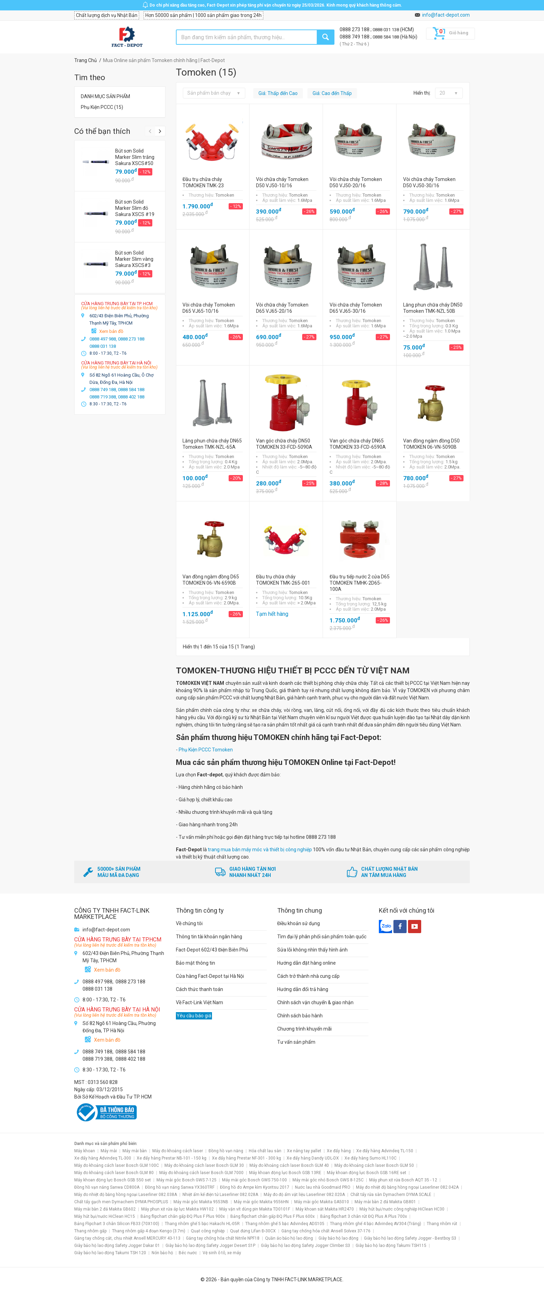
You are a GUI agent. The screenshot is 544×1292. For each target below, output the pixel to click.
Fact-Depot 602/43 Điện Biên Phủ (212, 950)
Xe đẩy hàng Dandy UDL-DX (313, 1158)
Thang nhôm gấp (90, 1231)
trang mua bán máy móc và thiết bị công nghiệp (260, 849)
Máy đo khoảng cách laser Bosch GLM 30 (204, 1165)
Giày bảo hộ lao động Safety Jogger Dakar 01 (117, 1245)
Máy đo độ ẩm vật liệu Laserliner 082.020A (304, 1194)
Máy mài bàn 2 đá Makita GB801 (385, 1201)
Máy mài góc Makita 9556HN (261, 1201)
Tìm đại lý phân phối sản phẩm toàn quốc (321, 936)
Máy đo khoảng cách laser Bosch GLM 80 (114, 1172)
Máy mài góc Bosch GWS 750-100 (254, 1180)
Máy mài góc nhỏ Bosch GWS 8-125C (328, 1180)
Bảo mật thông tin (195, 963)
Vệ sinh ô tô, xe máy (222, 1252)
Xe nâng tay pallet (304, 1150)
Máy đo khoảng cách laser (177, 1150)
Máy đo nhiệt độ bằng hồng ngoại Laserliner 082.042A (407, 1187)
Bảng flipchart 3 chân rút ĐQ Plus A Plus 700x (363, 1216)
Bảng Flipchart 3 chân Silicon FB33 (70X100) (116, 1223)
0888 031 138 (386, 29)
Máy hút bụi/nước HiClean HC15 (104, 1216)
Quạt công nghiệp (207, 1231)
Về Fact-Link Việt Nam (199, 1002)
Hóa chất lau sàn (265, 1150)
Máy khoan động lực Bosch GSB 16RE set (366, 1172)
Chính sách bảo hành (300, 1015)
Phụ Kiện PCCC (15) (102, 107)
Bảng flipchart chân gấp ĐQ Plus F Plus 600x (272, 1216)
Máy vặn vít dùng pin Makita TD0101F (254, 1209)
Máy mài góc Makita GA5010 (321, 1201)
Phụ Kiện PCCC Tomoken (206, 749)
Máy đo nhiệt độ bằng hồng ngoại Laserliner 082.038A (125, 1194)
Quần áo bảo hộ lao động (289, 1238)
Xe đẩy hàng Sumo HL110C (371, 1158)
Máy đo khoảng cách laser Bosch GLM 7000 (201, 1172)
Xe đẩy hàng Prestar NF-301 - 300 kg (246, 1158)
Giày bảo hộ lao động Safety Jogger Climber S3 (305, 1245)
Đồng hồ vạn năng (226, 1150)
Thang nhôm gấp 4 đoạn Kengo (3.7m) (148, 1231)
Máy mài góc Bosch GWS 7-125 (186, 1180)
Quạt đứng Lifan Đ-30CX (253, 1231)
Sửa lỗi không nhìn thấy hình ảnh (312, 950)
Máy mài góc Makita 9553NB (200, 1201)
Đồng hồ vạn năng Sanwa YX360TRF (179, 1187)
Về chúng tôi (189, 923)
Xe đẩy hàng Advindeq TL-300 (102, 1158)
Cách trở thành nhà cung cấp (308, 976)
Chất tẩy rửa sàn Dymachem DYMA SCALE (390, 1194)
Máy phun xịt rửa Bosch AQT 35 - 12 (403, 1180)
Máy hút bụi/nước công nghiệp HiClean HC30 (401, 1209)
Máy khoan (84, 1150)
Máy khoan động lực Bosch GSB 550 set (112, 1180)
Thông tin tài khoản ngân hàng (209, 936)
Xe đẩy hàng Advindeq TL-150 (384, 1150)
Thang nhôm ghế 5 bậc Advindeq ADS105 (284, 1223)
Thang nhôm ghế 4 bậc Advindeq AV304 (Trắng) (375, 1223)
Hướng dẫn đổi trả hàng (302, 989)
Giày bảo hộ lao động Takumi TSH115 (391, 1245)
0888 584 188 (386, 37)
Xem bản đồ (111, 331)
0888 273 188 (355, 29)
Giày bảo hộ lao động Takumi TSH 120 (110, 1252)
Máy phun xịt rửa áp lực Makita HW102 (177, 1209)
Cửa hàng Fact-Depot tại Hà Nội (210, 976)
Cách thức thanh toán (199, 989)
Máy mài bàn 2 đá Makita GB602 (105, 1209)
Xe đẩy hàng (339, 1150)
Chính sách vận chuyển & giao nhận (315, 1002)
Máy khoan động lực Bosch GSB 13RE (285, 1172)
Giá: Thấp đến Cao (278, 93)
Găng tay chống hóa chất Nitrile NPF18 (223, 1238)
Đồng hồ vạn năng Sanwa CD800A (106, 1187)
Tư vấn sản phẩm (296, 1042)
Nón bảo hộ (162, 1252)
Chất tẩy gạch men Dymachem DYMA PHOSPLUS (121, 1201)
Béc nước (188, 1252)
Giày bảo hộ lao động (338, 1238)
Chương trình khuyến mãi (304, 1029)
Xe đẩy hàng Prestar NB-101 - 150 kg (171, 1158)
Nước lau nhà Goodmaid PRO (322, 1187)
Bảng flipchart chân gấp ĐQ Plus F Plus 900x (183, 1216)
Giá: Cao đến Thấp (332, 93)
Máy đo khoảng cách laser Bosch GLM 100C (116, 1165)
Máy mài (109, 1150)
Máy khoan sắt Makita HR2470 (325, 1209)
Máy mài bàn (134, 1150)
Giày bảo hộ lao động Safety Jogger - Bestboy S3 (410, 1238)
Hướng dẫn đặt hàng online (306, 963)
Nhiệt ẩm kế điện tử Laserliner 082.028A (220, 1194)
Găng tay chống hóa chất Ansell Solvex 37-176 (326, 1231)
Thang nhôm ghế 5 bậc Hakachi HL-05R (202, 1223)
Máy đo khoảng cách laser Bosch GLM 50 (374, 1165)
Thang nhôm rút (442, 1223)
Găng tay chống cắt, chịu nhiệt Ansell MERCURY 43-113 (127, 1238)
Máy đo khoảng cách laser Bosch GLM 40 (289, 1165)
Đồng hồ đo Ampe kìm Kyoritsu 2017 (254, 1187)
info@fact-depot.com (446, 15)
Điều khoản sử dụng (298, 923)
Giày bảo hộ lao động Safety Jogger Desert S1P (210, 1245)
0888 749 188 (355, 37)
